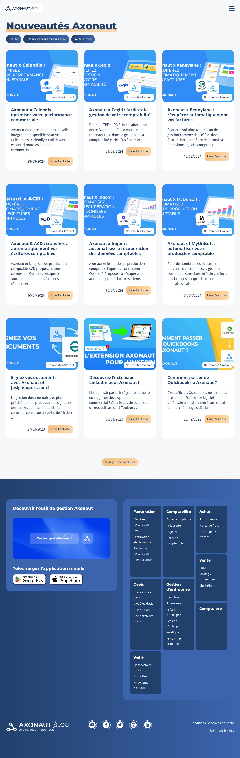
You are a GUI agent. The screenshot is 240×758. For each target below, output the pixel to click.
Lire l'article (60, 161)
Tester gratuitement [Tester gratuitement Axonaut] (54, 538)
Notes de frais (209, 526)
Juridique (172, 632)
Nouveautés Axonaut (61, 97)
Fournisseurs (208, 519)
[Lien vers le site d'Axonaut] (87, 538)
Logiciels (172, 532)
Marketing (206, 585)
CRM (202, 568)
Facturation (144, 512)
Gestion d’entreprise (178, 587)
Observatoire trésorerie (46, 39)
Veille (13, 39)
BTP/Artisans (142, 610)
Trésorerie (173, 526)
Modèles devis (143, 604)
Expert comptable (178, 519)
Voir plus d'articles (120, 462)
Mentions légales (222, 730)
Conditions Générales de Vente (212, 723)
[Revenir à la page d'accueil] (44, 729)
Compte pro (210, 609)
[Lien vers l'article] (42, 76)
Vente (205, 560)
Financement (175, 603)
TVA (136, 531)
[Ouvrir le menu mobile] (232, 8)
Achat (205, 512)
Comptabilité (178, 512)
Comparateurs (143, 560)
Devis (138, 584)
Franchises (173, 597)
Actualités (83, 39)
